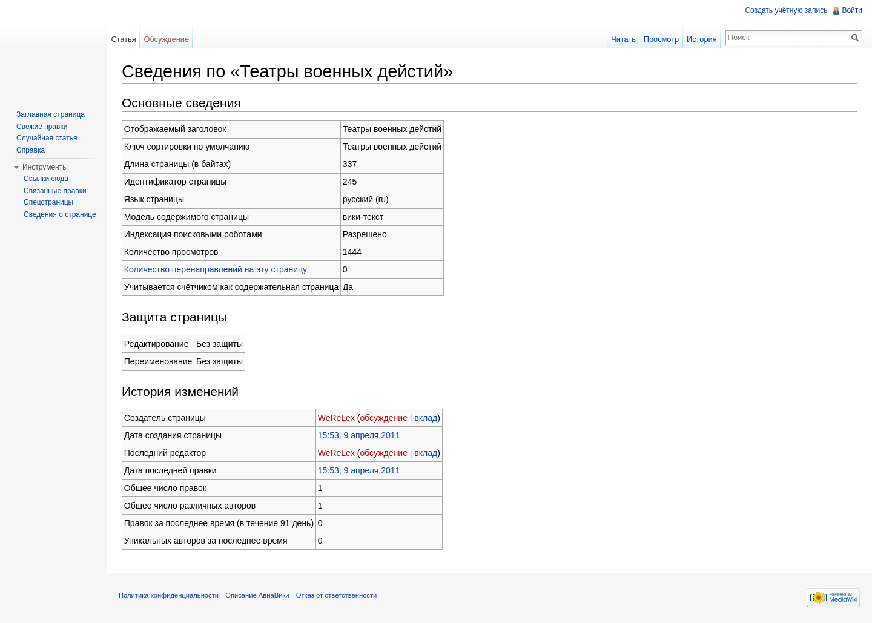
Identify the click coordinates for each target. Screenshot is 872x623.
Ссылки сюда (46, 178)
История (702, 39)
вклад (425, 418)
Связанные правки (55, 190)
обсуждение (383, 418)
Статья (123, 39)
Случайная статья (46, 138)
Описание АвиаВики (257, 595)
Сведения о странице (60, 214)
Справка (30, 150)
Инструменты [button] (45, 167)
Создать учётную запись (786, 10)
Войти (852, 10)
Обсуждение (166, 39)
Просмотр (661, 39)
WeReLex (336, 418)
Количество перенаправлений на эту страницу (215, 269)
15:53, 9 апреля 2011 (359, 435)
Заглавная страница (50, 114)
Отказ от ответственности (336, 595)
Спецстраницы (48, 202)
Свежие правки (41, 126)
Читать (623, 39)
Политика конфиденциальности (169, 595)
